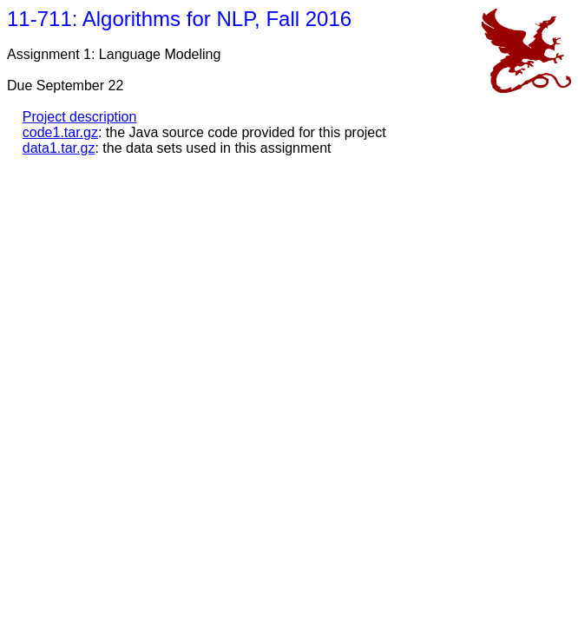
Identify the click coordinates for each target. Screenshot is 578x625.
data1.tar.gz (59, 148)
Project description (80, 116)
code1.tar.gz (60, 132)
